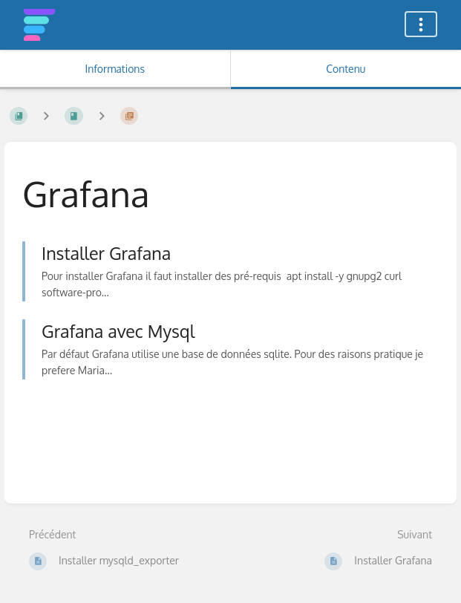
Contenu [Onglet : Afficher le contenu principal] (345, 68)
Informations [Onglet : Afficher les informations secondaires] (115, 68)
